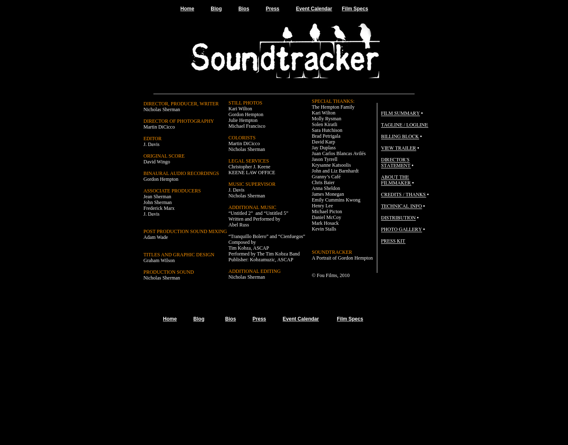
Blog (216, 9)
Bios (243, 9)
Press (272, 9)
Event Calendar (314, 9)
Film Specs (355, 9)
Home (187, 9)
